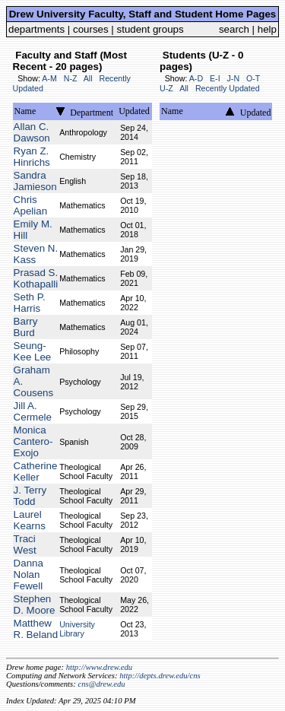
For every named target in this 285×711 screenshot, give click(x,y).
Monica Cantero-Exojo (33, 441)
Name (25, 111)
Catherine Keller (36, 471)
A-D (196, 78)
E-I (215, 78)
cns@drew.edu (101, 684)
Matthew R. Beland (36, 628)
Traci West (25, 544)
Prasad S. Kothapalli (36, 278)
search (234, 29)
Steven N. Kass (36, 254)
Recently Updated (227, 88)
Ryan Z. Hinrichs (32, 156)
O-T (253, 78)
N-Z (71, 78)
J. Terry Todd (30, 495)
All (88, 78)
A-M (49, 78)
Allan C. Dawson (32, 132)
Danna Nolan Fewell (28, 574)
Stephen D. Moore (34, 604)
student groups (150, 29)
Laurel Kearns (30, 520)
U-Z (166, 88)
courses (91, 29)
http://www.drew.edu (99, 667)
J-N (233, 78)
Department (91, 112)
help (267, 29)
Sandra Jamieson (35, 181)
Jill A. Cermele (33, 411)
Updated (134, 111)
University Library (77, 629)
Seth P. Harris (30, 302)
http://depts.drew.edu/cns (160, 675)
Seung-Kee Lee (33, 351)
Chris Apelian (30, 205)
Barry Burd (26, 327)
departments (36, 29)
